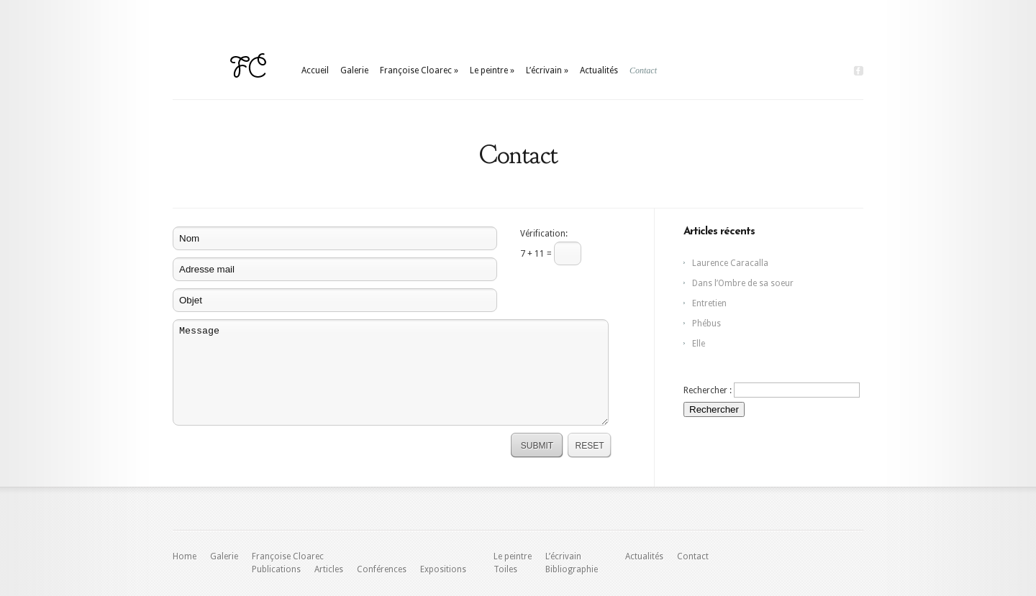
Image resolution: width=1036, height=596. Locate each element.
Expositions (443, 569)
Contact (643, 70)
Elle (698, 344)
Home (184, 556)
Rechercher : (707, 390)
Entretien (709, 303)
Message (391, 372)
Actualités (599, 70)
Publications (276, 569)
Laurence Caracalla (730, 263)
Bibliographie (571, 569)
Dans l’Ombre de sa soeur (743, 283)
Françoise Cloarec (419, 70)
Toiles (505, 569)
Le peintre (492, 70)
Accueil (315, 70)
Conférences (381, 569)
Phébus (706, 323)
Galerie (354, 70)
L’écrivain (547, 70)
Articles (328, 569)
